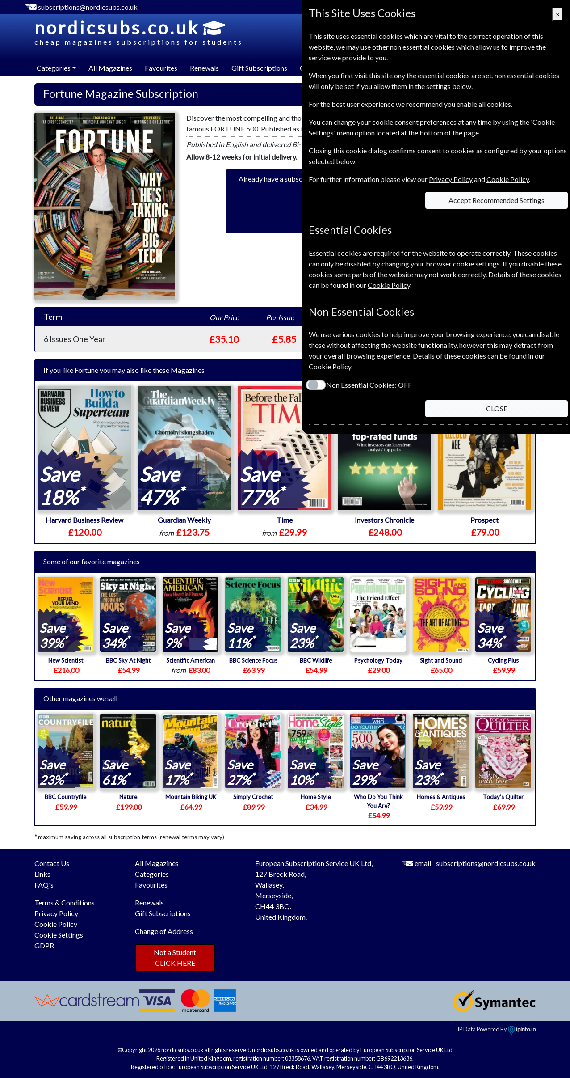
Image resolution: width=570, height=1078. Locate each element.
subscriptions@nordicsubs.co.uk (88, 7)
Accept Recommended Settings (496, 200)
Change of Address (164, 931)
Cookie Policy (55, 924)
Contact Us (51, 863)
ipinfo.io (522, 1029)
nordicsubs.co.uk (138, 32)
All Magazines (110, 67)
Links (42, 874)
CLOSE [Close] (496, 408)
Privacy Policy (56, 913)
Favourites (161, 67)
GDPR (44, 945)
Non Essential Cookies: (369, 384)
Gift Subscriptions (259, 67)
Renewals (204, 67)
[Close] (557, 14)
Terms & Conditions (64, 902)
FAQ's (44, 884)
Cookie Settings (58, 934)
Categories (152, 874)
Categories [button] (54, 67)
